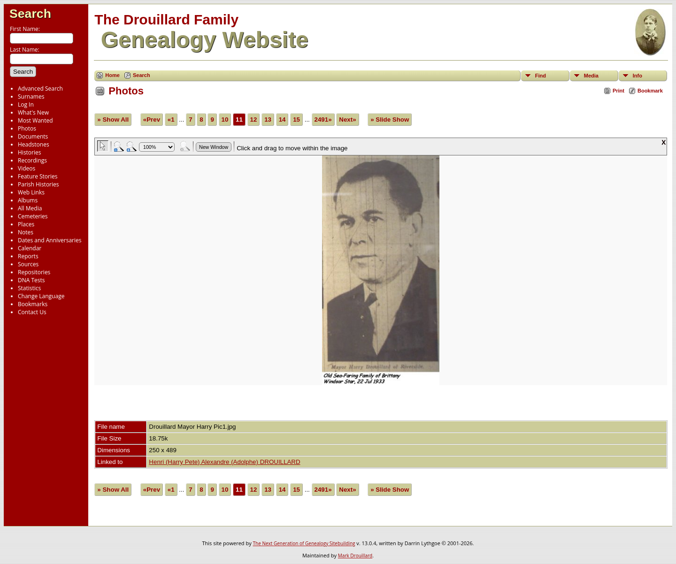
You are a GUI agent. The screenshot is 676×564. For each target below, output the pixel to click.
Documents (33, 136)
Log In (26, 104)
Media (591, 75)
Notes (25, 232)
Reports (28, 256)
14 (282, 119)
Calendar (29, 248)
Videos (26, 168)
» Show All (113, 119)
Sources (28, 264)
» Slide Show (389, 119)
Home (112, 75)
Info (637, 75)
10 (225, 119)
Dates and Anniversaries (49, 240)
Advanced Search (40, 89)
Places (26, 224)
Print (618, 90)
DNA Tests (31, 280)
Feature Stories (37, 176)
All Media (30, 208)
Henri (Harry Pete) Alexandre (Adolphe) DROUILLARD (224, 461)
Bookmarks (32, 304)
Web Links (31, 192)
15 (296, 119)
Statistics (29, 288)
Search (30, 14)
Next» (347, 119)
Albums (28, 200)
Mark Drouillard (355, 555)
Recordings (32, 160)
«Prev (151, 119)
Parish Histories (38, 184)
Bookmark (650, 90)
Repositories (34, 272)
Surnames (31, 96)
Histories (29, 152)
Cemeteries (33, 216)
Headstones (33, 144)
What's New (33, 112)
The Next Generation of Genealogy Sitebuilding (304, 543)
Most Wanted (35, 120)
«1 (171, 119)
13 (267, 119)
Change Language (41, 296)
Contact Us (32, 312)
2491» (323, 119)
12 (253, 119)
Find (540, 75)
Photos (27, 128)
